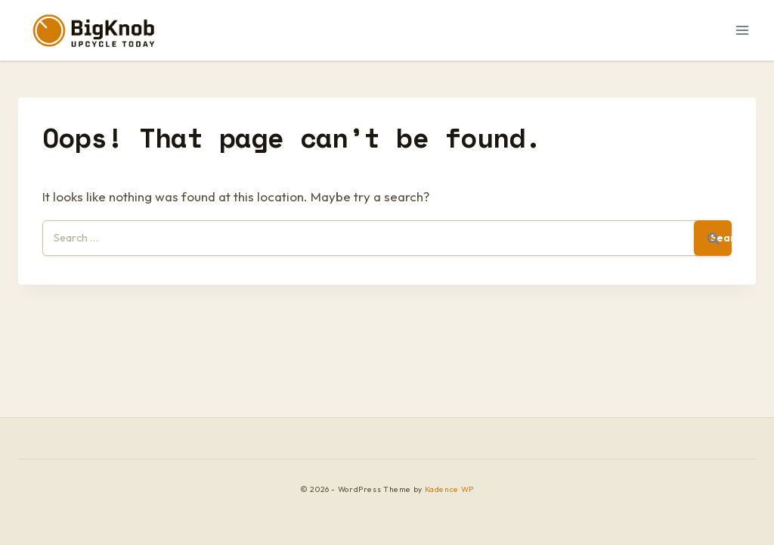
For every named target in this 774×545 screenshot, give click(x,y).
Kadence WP (449, 489)
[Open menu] (742, 30)
